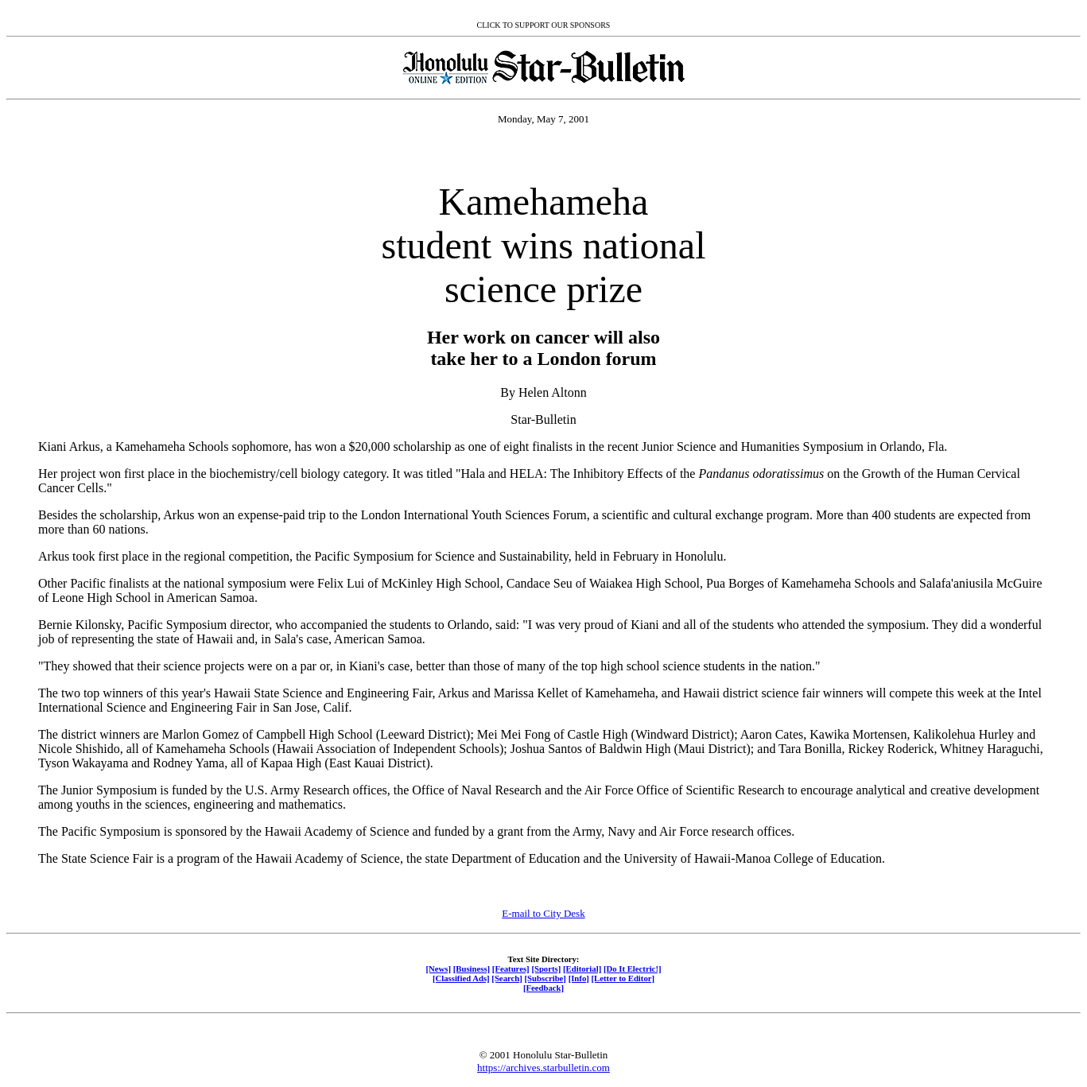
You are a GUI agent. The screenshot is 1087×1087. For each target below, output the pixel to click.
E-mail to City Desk (543, 913)
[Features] (511, 968)
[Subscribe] (545, 978)
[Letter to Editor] (623, 978)
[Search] (506, 978)
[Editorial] (582, 968)
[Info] (579, 978)
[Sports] (546, 968)
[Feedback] (543, 987)
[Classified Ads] (461, 978)
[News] (438, 968)
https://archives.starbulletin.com (543, 1067)
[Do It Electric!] (633, 968)
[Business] (471, 968)
